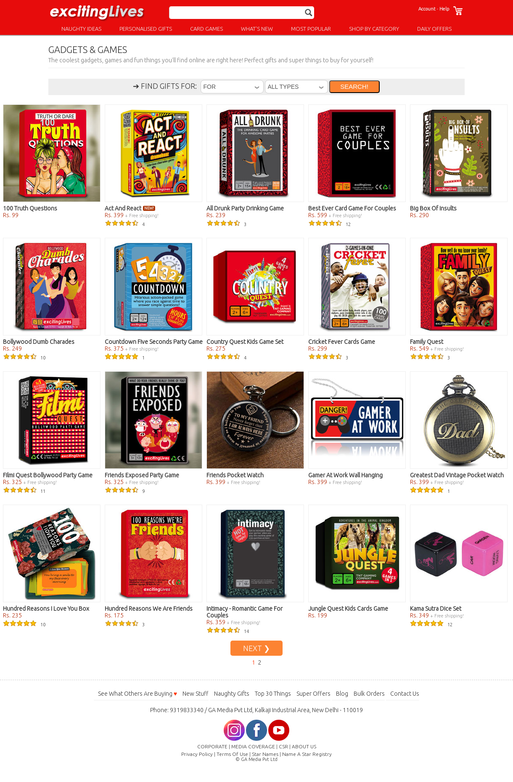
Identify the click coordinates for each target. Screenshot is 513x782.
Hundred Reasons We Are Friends (149, 608)
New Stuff (195, 693)
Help (444, 8)
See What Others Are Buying (137, 693)
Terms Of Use (232, 754)
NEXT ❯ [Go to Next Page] (256, 648)
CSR (283, 746)
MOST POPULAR (311, 29)
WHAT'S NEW (257, 29)
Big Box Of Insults (433, 208)
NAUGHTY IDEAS (81, 29)
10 (24, 357)
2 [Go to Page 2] (259, 662)
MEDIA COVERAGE (253, 746)
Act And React (130, 208)
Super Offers (313, 693)
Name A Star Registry (307, 754)
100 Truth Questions (30, 208)
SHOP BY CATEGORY (374, 29)
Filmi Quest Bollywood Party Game (48, 475)
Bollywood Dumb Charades (38, 341)
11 (24, 491)
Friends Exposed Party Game (142, 475)
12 (329, 224)
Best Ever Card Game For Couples (352, 208)
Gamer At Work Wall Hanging (345, 475)
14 (227, 631)
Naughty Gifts (231, 693)
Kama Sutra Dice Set (435, 608)
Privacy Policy (197, 754)
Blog (342, 693)
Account (427, 8)
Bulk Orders (369, 693)
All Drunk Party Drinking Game (245, 208)
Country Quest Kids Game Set (244, 341)
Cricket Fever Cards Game (341, 341)
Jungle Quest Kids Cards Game (348, 608)
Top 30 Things (273, 693)
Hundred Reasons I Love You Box (46, 608)
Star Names (265, 754)
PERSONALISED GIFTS (145, 29)
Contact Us (404, 693)
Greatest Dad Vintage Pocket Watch (457, 475)
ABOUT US (304, 746)
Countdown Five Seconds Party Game (154, 341)
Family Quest (426, 341)
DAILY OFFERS (434, 29)
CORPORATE (212, 746)
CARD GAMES (206, 29)
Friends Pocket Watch (235, 475)
